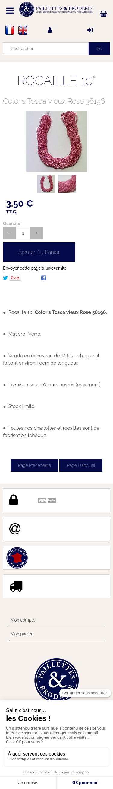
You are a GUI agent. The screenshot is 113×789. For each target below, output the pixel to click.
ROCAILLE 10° (56, 80)
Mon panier (22, 634)
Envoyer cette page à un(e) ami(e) (35, 268)
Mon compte (23, 620)
